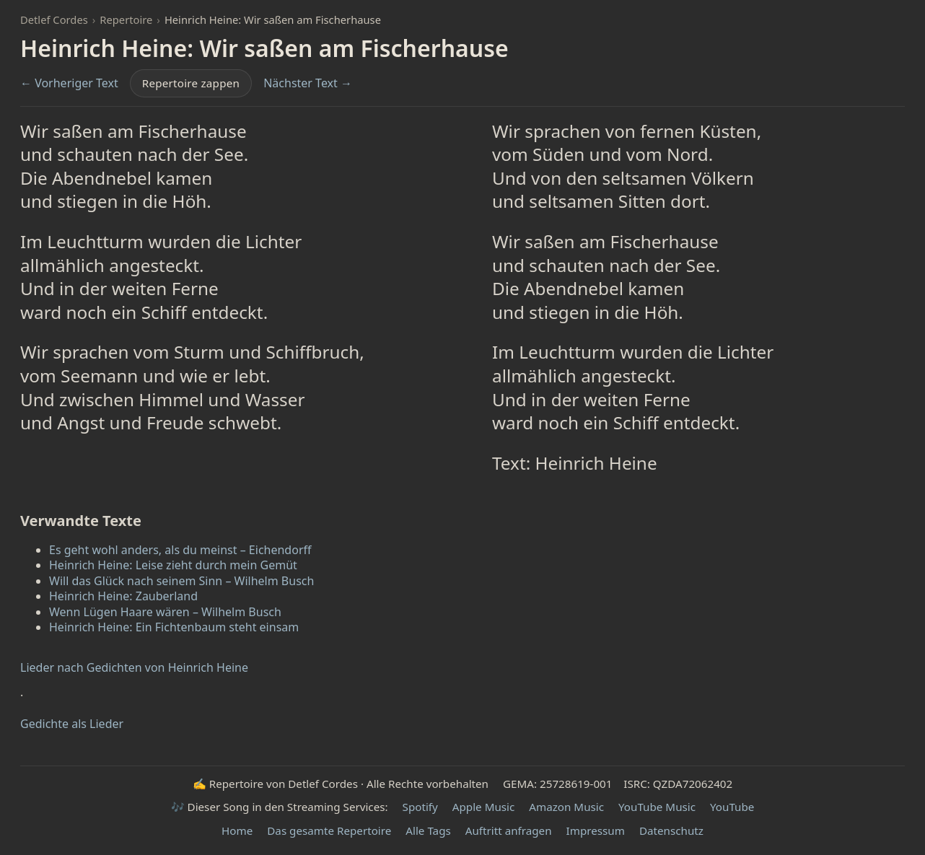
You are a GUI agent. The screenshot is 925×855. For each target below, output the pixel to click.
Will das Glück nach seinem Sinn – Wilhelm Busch (181, 581)
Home (237, 830)
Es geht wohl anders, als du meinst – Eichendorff (180, 550)
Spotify (420, 806)
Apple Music (483, 806)
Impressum (595, 830)
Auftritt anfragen (508, 830)
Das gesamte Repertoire (329, 830)
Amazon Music (566, 806)
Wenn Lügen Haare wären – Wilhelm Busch (165, 612)
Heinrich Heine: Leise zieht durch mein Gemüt (173, 565)
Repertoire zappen (191, 83)
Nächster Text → (307, 83)
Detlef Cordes (54, 20)
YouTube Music (657, 806)
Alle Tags (427, 830)
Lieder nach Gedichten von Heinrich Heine (134, 667)
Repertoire (126, 20)
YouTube (732, 806)
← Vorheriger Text (69, 83)
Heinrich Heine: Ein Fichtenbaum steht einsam (174, 627)
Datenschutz (671, 830)
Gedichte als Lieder (71, 724)
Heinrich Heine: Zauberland (123, 596)
